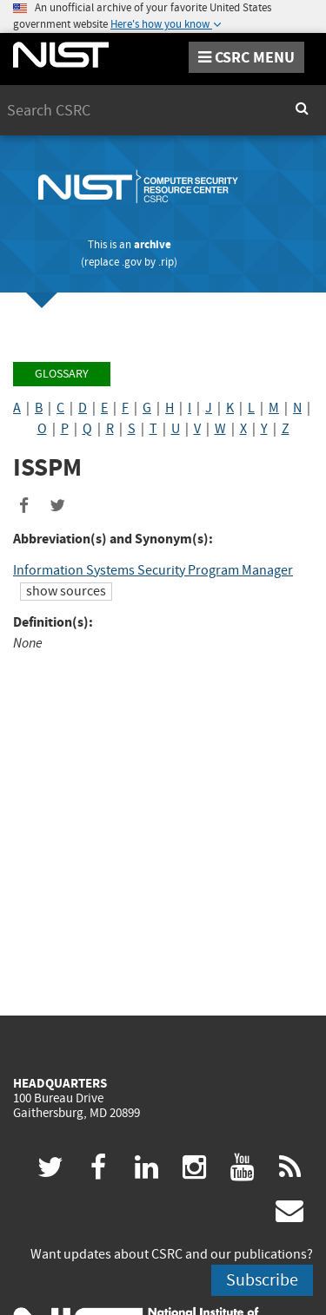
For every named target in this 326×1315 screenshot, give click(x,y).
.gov (132, 261)
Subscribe (262, 1280)
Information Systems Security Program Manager (153, 570)
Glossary (62, 373)
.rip (166, 261)
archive (152, 244)
